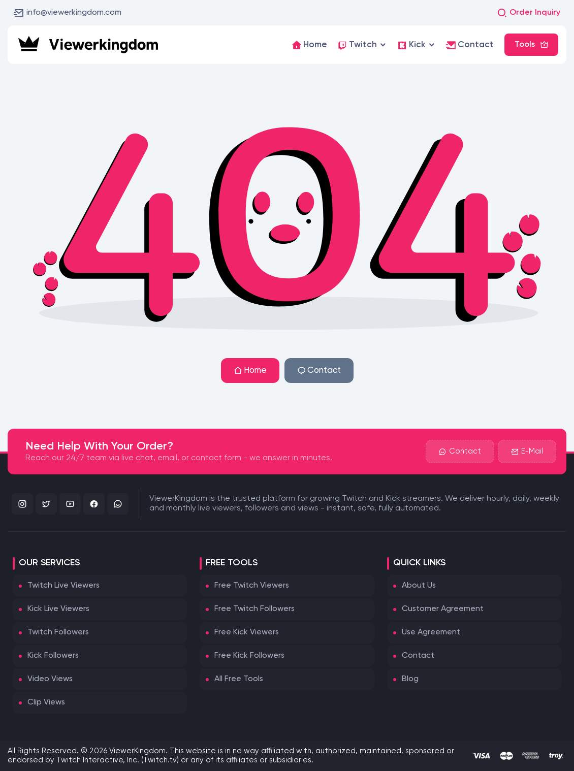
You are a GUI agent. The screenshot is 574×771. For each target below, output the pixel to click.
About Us (419, 586)
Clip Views (46, 702)
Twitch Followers (58, 632)
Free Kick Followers (249, 656)
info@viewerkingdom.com (67, 13)
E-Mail (527, 451)
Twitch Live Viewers (63, 586)
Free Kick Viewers (246, 632)
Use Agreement (431, 632)
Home (250, 370)
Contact (319, 370)
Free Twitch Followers (254, 609)
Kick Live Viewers (58, 609)
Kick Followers (53, 656)
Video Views (50, 679)
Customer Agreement (443, 609)
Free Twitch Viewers (251, 586)
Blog (410, 679)
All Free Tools (238, 679)
